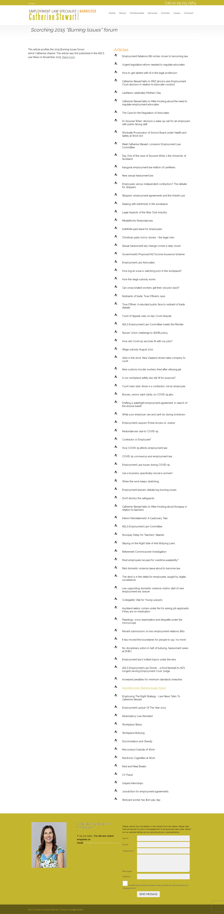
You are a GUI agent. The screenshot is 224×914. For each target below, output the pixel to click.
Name (126, 838)
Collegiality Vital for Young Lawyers (142, 600)
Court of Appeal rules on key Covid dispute (146, 316)
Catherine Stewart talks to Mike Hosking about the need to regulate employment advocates (154, 103)
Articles (165, 13)
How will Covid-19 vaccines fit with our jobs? (147, 341)
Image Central (76, 910)
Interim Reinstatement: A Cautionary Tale (144, 518)
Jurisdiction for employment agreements (145, 791)
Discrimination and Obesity (137, 741)
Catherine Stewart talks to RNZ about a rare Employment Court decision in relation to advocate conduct (154, 83)
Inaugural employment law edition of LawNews (148, 167)
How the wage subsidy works (139, 279)
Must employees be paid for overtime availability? (150, 560)
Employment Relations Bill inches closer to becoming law (155, 56)
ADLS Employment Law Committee (142, 526)
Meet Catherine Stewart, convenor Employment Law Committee (151, 146)
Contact (188, 13)
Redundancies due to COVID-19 (140, 431)
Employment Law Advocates (138, 262)
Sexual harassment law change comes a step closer (151, 245)
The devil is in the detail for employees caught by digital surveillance (154, 578)
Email (125, 845)
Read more (68, 57)
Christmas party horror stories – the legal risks (148, 237)
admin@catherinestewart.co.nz (101, 842)
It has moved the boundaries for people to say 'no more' (154, 639)
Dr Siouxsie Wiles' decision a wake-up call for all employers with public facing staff (156, 123)
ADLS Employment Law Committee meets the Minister (153, 324)
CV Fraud (127, 774)
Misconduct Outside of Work (138, 749)
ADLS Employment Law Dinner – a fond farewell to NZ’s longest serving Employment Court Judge (153, 669)
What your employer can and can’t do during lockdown (153, 414)
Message (127, 871)
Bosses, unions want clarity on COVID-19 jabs (147, 394)
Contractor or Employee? (136, 439)
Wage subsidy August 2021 (137, 349)
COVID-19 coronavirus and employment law (147, 456)
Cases (176, 13)
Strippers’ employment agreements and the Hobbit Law (153, 195)
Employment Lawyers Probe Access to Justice (148, 423)
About (122, 13)
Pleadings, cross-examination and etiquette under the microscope (152, 621)
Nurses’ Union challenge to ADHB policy (145, 332)
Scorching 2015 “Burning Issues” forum (144, 688)
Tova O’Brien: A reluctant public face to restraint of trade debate (153, 306)
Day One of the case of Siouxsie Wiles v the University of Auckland (154, 157)
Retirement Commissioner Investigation (144, 551)
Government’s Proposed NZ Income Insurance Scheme (153, 254)
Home (112, 13)
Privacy (32, 3)
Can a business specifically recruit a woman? (147, 473)
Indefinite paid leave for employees (142, 229)
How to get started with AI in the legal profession (149, 73)
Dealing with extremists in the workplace (145, 204)
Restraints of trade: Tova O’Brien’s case (143, 296)
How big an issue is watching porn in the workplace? (152, 271)
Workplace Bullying (133, 733)
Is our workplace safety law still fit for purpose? (149, 377)
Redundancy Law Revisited (137, 716)
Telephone (128, 851)
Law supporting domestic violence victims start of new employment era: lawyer (153, 590)
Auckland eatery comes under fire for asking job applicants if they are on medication (155, 610)
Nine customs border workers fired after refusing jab (151, 369)
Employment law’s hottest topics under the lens (149, 659)
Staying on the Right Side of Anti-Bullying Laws (148, 543)
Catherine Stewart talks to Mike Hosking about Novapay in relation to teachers (154, 508)
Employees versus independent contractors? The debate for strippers (154, 186)
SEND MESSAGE (148, 894)
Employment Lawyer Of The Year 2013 (144, 707)
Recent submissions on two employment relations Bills (153, 631)
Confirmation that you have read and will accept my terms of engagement (155, 885)
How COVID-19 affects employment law (144, 448)
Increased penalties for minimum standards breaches (152, 679)
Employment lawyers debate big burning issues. (149, 489)
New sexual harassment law (137, 175)
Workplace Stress (132, 724)
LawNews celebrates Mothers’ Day (141, 92)
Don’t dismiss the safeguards (138, 498)
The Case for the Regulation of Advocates (145, 112)
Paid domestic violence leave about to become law (151, 568)
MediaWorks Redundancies (137, 220)
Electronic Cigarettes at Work (138, 758)
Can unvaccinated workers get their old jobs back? (150, 287)
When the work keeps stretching (140, 481)
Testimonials (137, 13)
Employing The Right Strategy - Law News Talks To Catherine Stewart (151, 698)
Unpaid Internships (132, 783)
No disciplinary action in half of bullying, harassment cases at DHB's (155, 650)
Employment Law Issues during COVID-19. (146, 464)
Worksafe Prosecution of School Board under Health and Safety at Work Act (154, 134)
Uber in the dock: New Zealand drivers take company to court (154, 359)
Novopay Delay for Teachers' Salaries (143, 535)
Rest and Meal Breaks (134, 766)
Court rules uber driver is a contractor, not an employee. (154, 386)
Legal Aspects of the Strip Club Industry (144, 212)
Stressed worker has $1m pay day (141, 800)
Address (126, 876)
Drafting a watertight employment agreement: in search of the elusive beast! (154, 404)
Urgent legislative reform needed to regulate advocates (153, 64)
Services (153, 13)
